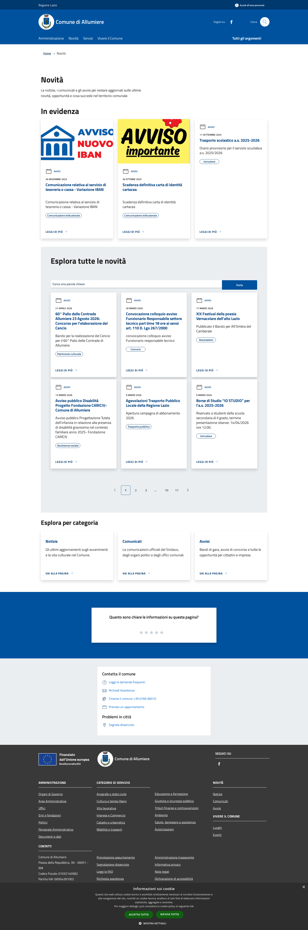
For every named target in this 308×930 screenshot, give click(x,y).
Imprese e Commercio (111, 815)
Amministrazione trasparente (174, 857)
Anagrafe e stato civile (111, 794)
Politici (43, 822)
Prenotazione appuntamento (116, 857)
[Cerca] (265, 22)
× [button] (303, 887)
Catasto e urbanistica (111, 822)
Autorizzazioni (164, 829)
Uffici (41, 808)
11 (177, 490)
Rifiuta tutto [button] (169, 914)
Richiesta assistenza (110, 878)
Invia (239, 285)
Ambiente (161, 815)
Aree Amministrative (52, 801)
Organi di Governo (50, 794)
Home (47, 53)
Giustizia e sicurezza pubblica (174, 801)
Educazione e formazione (171, 793)
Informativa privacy (168, 864)
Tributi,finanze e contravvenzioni (177, 808)
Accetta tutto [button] (139, 914)
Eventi (217, 834)
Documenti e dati (49, 836)
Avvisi (53, 171)
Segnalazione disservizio (113, 864)
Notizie (217, 794)
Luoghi (217, 827)
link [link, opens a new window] (192, 906)
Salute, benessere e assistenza (175, 822)
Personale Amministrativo (55, 829)
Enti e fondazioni (49, 815)
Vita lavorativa (106, 808)
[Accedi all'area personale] (250, 5)
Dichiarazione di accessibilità (174, 878)
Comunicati (220, 801)
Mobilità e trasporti (109, 829)
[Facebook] (230, 21)
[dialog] (154, 906)
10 (166, 490)
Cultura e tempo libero (111, 801)
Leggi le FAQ (105, 871)
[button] (154, 923)
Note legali (162, 871)
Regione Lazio (47, 5)
